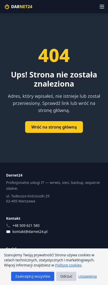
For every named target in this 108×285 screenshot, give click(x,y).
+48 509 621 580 (26, 225)
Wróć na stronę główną (54, 127)
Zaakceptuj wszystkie (32, 276)
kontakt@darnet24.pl (29, 231)
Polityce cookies (68, 265)
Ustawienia (87, 276)
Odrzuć (66, 276)
